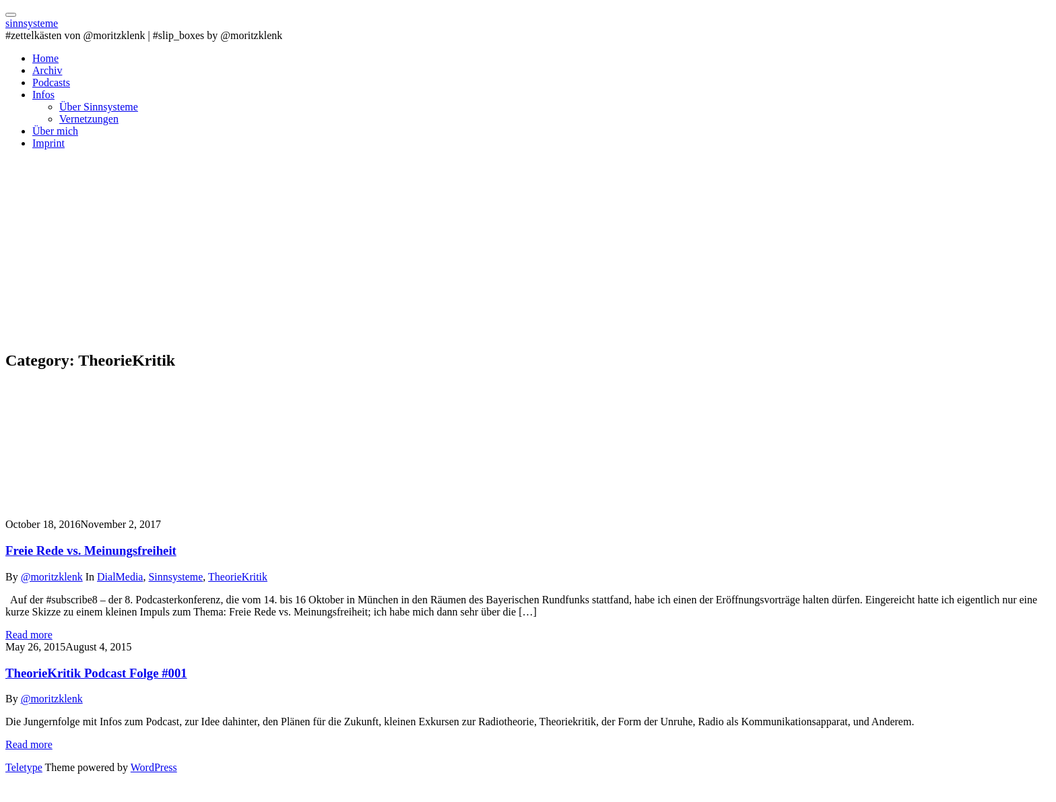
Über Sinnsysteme (98, 106)
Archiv (47, 70)
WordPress (154, 767)
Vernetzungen (89, 119)
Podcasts (51, 82)
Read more (29, 634)
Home (45, 58)
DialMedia (120, 576)
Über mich (55, 131)
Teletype (23, 767)
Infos (43, 94)
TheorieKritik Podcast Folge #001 (96, 673)
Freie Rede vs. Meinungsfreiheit (90, 550)
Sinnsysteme (175, 576)
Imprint (48, 143)
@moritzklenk (52, 576)
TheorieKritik (237, 576)
